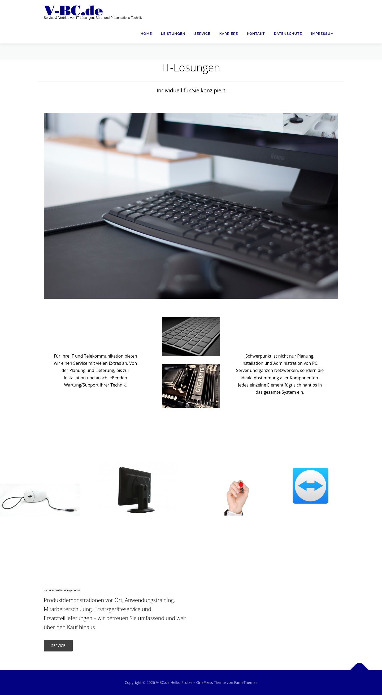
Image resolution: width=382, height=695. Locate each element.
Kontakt (256, 34)
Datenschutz (288, 34)
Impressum (322, 34)
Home (146, 34)
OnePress (204, 682)
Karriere (228, 34)
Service (202, 34)
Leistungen (173, 34)
